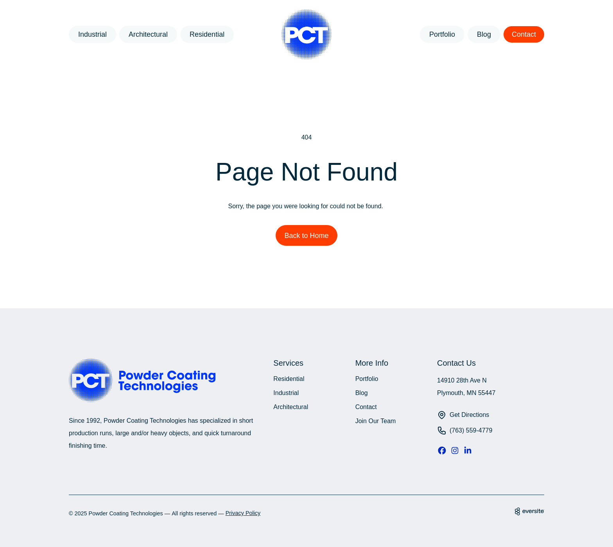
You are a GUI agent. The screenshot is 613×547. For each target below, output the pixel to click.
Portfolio (442, 34)
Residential (207, 34)
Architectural (148, 34)
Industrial (92, 34)
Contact (524, 34)
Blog (484, 34)
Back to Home (306, 236)
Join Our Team (375, 421)
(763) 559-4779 (471, 430)
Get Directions (469, 414)
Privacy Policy (243, 513)
